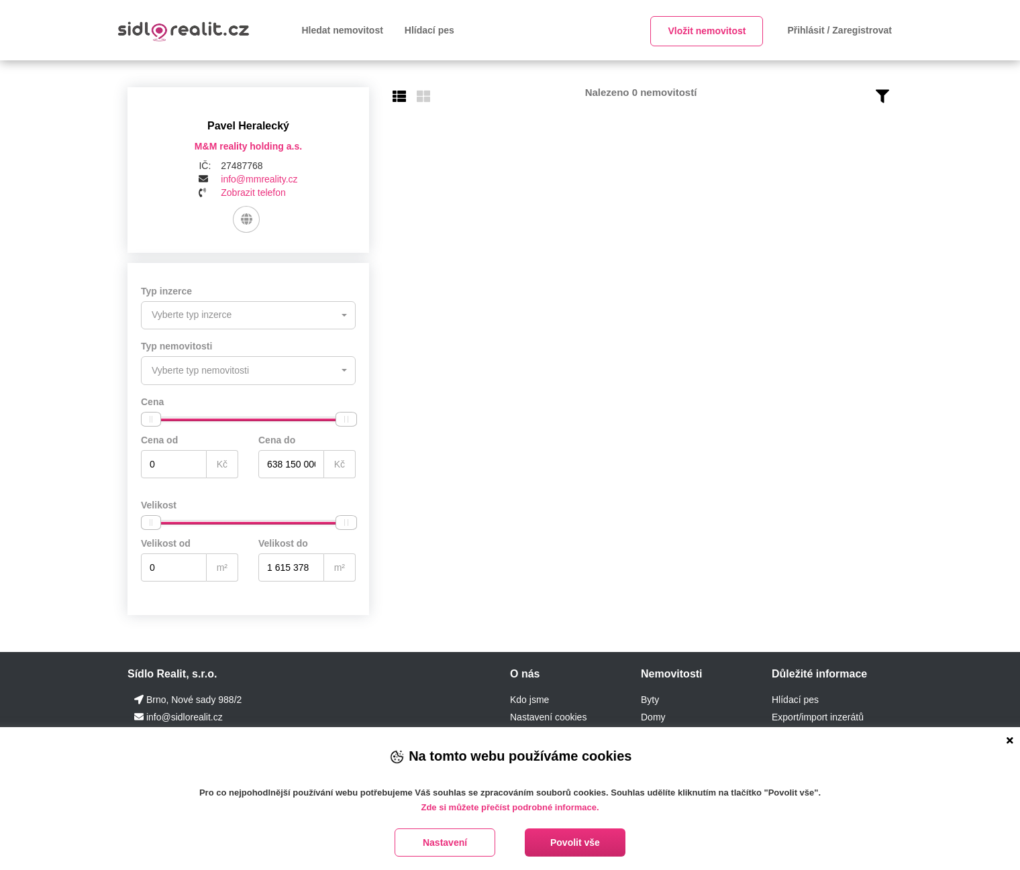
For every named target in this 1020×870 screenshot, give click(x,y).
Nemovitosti (672, 673)
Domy (653, 716)
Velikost (158, 504)
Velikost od (166, 542)
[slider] (151, 418)
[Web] (246, 219)
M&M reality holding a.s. (248, 146)
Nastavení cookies (548, 716)
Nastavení (445, 842)
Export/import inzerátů (818, 716)
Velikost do (283, 542)
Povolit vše (575, 842)
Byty (650, 699)
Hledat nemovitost (342, 30)
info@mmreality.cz (259, 179)
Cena (152, 401)
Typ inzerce (166, 291)
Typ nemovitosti (176, 346)
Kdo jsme (529, 699)
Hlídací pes (429, 30)
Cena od (159, 439)
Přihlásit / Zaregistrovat (839, 30)
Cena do (276, 439)
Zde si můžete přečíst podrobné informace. (510, 807)
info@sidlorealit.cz (184, 716)
